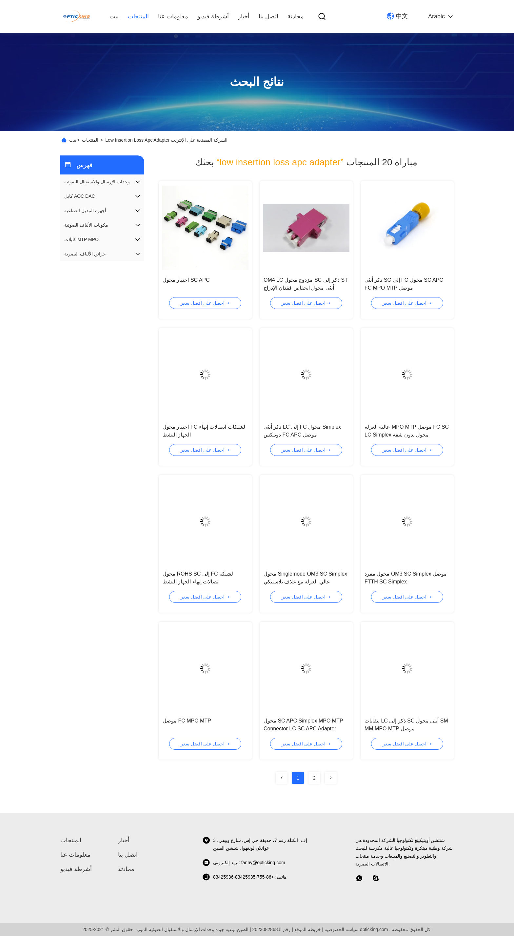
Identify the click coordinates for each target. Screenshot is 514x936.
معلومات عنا (173, 16)
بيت (114, 16)
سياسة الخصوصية (342, 929)
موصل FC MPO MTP (187, 720)
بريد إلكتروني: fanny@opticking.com (243, 862)
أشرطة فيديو (213, 16)
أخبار (243, 16)
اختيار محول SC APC (186, 280)
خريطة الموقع (307, 929)
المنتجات (138, 16)
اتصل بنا (268, 16)
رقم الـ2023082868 (271, 929)
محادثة (295, 16)
